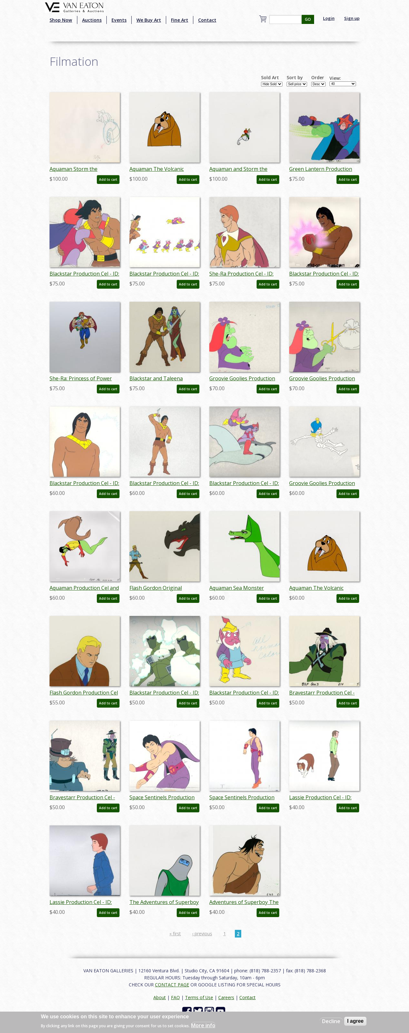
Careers (226, 997)
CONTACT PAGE (172, 985)
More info (203, 1025)
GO (308, 19)
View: (335, 78)
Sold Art (270, 77)
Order (317, 77)
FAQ (175, 997)
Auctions (92, 20)
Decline (331, 1021)
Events (119, 20)
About (159, 997)
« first (175, 933)
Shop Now (61, 20)
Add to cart (108, 179)
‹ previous (202, 933)
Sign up (351, 18)
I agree (355, 1021)
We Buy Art (148, 20)
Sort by (295, 77)
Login (329, 18)
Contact (207, 20)
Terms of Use (199, 997)
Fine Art (179, 20)
